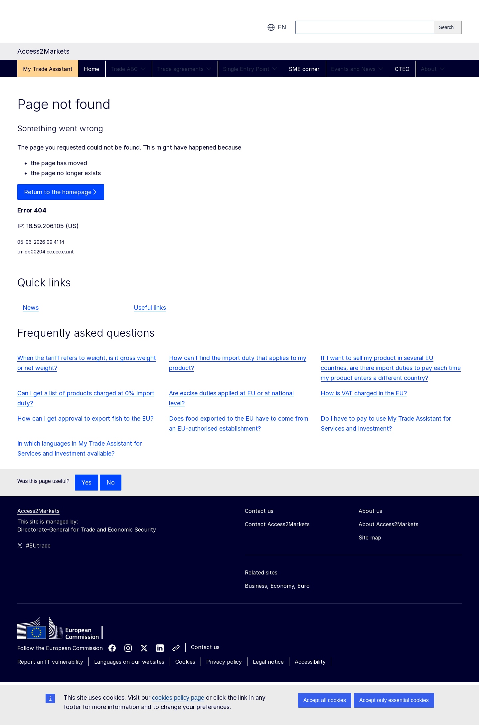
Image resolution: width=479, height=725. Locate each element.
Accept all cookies (324, 700)
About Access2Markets (388, 524)
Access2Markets (38, 511)
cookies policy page (178, 697)
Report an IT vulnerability (50, 661)
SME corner (304, 69)
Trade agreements (184, 69)
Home (91, 69)
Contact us (205, 647)
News (31, 307)
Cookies (185, 661)
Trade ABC (128, 69)
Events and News (357, 69)
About (433, 69)
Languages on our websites (129, 661)
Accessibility (310, 661)
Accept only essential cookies (394, 700)
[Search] (448, 27)
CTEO (402, 69)
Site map (370, 537)
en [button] (276, 27)
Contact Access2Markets (277, 524)
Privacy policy (224, 661)
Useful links (150, 307)
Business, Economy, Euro (277, 585)
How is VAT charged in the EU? (364, 393)
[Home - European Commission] (65, 630)
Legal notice (268, 661)
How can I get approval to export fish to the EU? (85, 418)
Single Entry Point (250, 69)
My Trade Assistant (48, 69)
